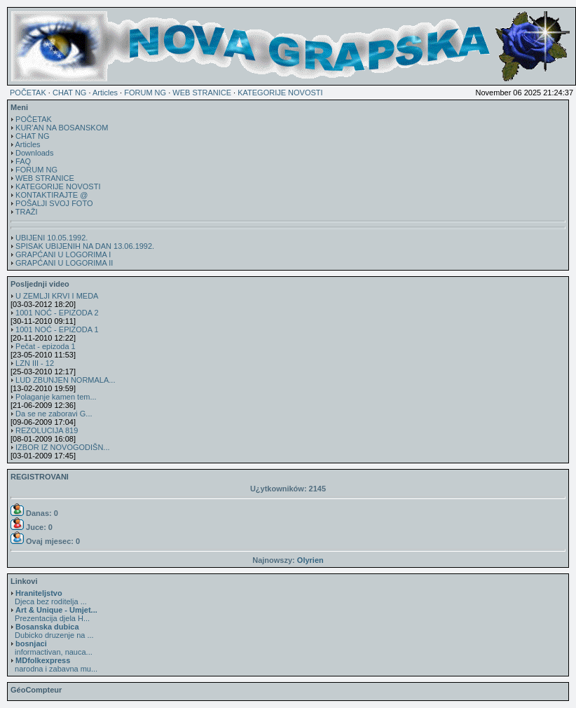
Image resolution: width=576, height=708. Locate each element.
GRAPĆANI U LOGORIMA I (63, 254)
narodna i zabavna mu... (54, 664)
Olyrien (310, 560)
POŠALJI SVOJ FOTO (53, 203)
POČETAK (28, 92)
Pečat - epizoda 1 (45, 346)
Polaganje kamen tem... (56, 397)
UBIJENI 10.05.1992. (51, 237)
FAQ (23, 161)
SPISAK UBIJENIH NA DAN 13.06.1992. (84, 246)
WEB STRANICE (201, 92)
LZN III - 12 (34, 363)
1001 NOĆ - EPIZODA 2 (57, 312)
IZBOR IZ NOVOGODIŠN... (62, 447)
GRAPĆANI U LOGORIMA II (64, 263)
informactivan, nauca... (51, 647)
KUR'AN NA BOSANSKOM (61, 127)
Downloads (34, 153)
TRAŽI (26, 211)
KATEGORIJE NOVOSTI (280, 92)
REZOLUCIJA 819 (46, 430)
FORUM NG (145, 92)
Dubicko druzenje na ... (52, 630)
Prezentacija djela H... (54, 614)
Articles (105, 92)
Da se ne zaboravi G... (53, 413)
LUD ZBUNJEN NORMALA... (65, 380)
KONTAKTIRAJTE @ (51, 195)
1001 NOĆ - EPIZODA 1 (57, 329)
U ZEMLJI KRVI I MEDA (56, 296)
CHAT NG (70, 92)
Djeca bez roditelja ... (49, 597)
